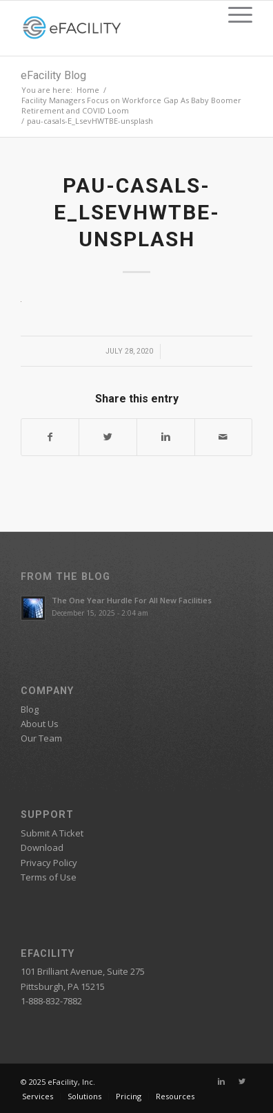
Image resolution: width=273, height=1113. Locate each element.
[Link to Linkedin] (221, 1081)
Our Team (41, 738)
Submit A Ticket (52, 833)
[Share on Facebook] (50, 437)
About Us (40, 723)
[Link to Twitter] (242, 1081)
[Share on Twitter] (107, 437)
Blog (30, 709)
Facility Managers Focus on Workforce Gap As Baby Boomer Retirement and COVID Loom (131, 105)
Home (88, 90)
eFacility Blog (53, 75)
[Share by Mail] (223, 437)
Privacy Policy (49, 862)
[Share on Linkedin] (165, 437)
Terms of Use (49, 877)
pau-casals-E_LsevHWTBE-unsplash (137, 212)
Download (42, 847)
